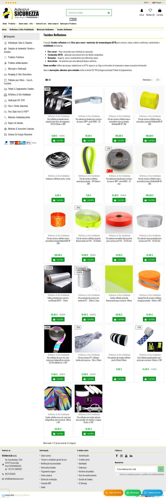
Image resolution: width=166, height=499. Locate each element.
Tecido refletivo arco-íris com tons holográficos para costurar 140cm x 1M (58, 420)
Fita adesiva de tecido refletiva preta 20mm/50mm (119, 359)
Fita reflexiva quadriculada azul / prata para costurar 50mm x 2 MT (149, 359)
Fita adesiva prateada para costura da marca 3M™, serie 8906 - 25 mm (119, 181)
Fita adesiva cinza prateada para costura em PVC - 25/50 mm (149, 239)
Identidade (83, 463)
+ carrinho (58, 140)
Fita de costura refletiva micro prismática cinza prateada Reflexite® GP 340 (119, 122)
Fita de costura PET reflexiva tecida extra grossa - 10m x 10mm (88, 359)
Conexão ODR (46, 483)
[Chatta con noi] (152, 493)
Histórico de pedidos (86, 471)
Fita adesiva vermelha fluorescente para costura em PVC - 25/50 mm (119, 239)
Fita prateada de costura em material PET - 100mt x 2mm (88, 299)
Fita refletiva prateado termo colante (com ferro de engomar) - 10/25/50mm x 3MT (58, 122)
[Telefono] (113, 493)
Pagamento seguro (48, 471)
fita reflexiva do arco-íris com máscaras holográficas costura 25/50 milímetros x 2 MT (58, 360)
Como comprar (46, 475)
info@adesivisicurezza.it (14, 478)
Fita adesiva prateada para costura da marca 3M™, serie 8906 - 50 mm (89, 122)
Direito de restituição (49, 479)
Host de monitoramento (87, 475)
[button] (13, 24)
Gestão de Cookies (86, 479)
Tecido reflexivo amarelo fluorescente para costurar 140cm (119, 299)
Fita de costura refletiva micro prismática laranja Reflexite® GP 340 (58, 241)
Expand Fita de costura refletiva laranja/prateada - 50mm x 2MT (149, 299)
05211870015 (10, 473)
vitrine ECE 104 (92, 70)
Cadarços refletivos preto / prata (58, 178)
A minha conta (84, 459)
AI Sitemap (83, 483)
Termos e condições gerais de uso (54, 459)
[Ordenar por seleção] (147, 80)
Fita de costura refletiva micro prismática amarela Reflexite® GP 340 (149, 122)
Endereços (83, 467)
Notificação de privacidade (51, 463)
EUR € (147, 2)
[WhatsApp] (133, 493)
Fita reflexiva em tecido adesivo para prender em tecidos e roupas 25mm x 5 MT (88, 420)
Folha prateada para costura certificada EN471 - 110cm (58, 299)
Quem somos (46, 455)
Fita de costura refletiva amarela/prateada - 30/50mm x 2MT (89, 181)
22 (158, 79)
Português (158, 2)
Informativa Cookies (48, 467)
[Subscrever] (161, 469)
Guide (43, 487)
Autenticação (84, 455)
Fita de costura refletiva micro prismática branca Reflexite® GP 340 (149, 181)
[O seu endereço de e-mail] (136, 469)
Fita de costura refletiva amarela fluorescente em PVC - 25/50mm (88, 239)
